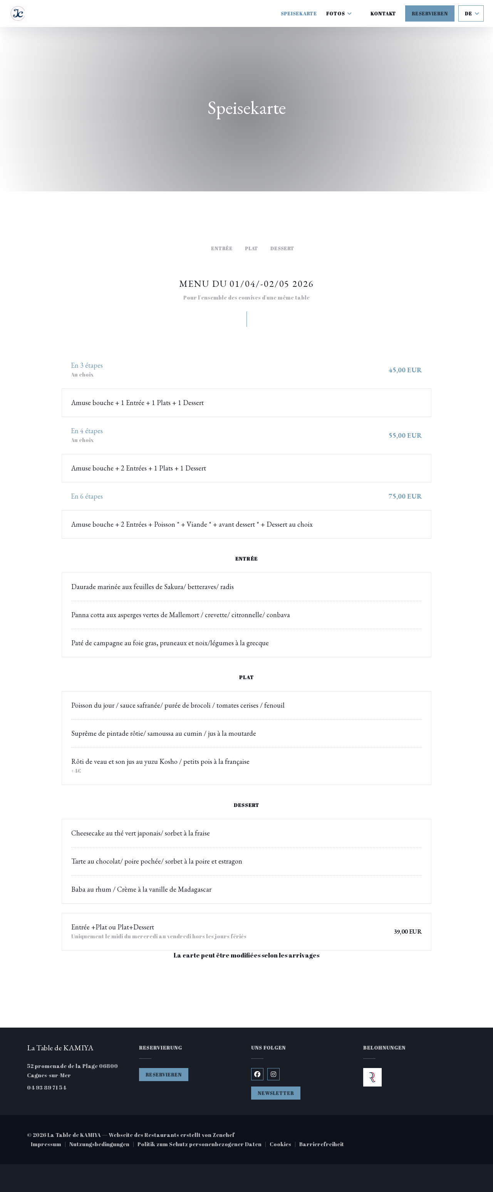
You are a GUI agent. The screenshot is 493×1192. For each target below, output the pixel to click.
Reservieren (430, 13)
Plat (251, 248)
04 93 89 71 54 (46, 1087)
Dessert (282, 248)
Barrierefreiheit (321, 1144)
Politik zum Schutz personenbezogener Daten (204, 1144)
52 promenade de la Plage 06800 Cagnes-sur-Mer (78, 1070)
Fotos (339, 13)
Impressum (50, 1144)
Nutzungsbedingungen (103, 1144)
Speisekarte (299, 13)
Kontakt (383, 13)
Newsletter (276, 1093)
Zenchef (224, 1134)
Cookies (284, 1144)
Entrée (222, 248)
